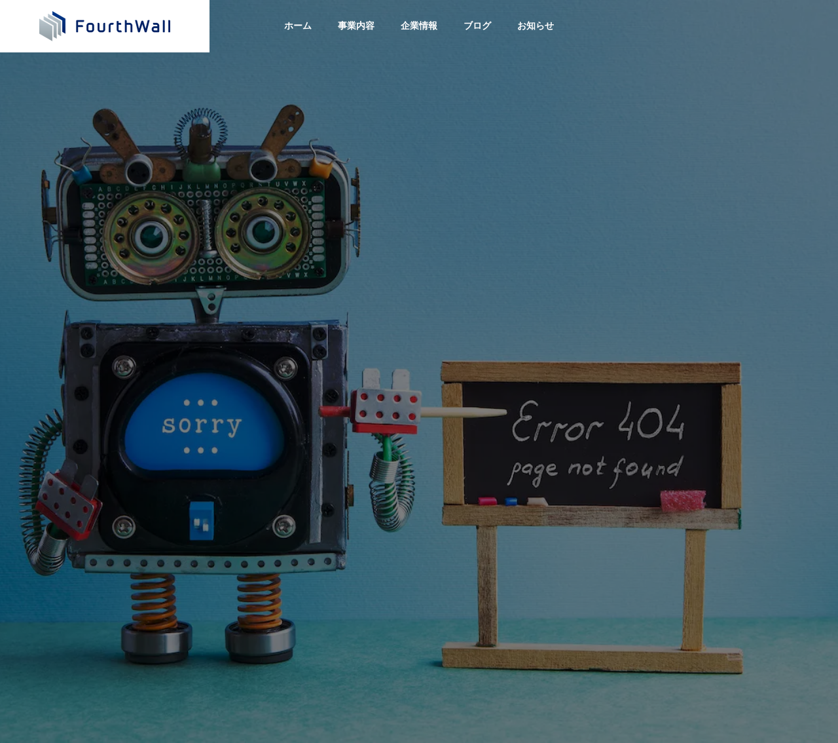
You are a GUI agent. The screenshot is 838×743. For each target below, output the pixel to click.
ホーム (298, 26)
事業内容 (356, 26)
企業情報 (419, 26)
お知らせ (535, 26)
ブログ (477, 26)
